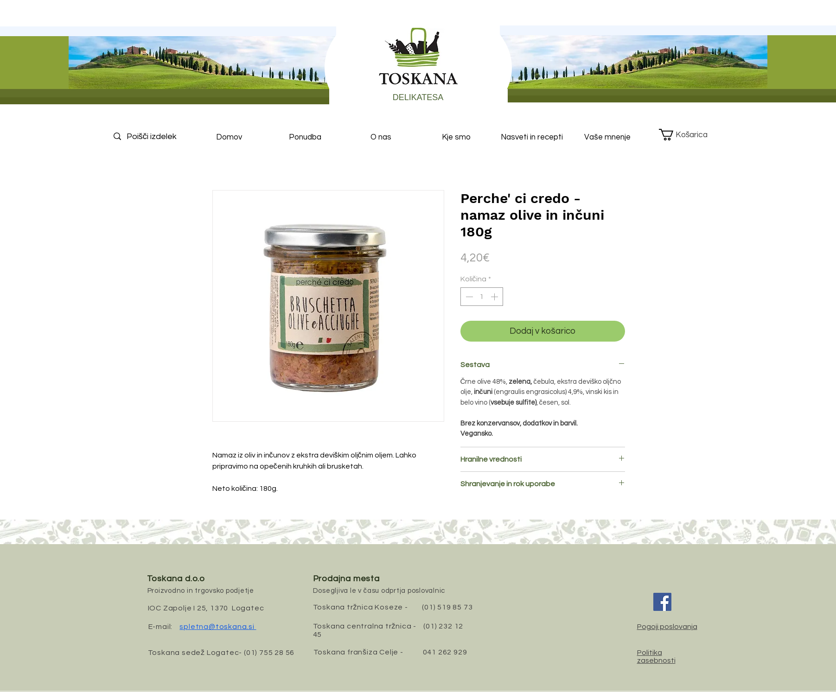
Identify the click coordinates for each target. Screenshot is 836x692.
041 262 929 (445, 652)
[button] (690, 134)
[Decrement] (468, 296)
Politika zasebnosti (656, 656)
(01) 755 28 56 (269, 652)
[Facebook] (662, 602)
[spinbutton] (482, 296)
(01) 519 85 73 (447, 607)
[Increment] (495, 296)
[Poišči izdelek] (159, 136)
